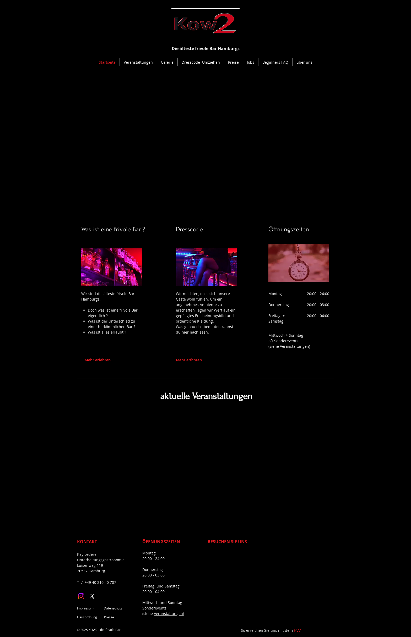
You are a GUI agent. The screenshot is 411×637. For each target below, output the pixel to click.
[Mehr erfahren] (109, 360)
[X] (92, 596)
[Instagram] (81, 596)
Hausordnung (87, 617)
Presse (109, 617)
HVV (297, 630)
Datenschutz (113, 608)
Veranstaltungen (294, 346)
